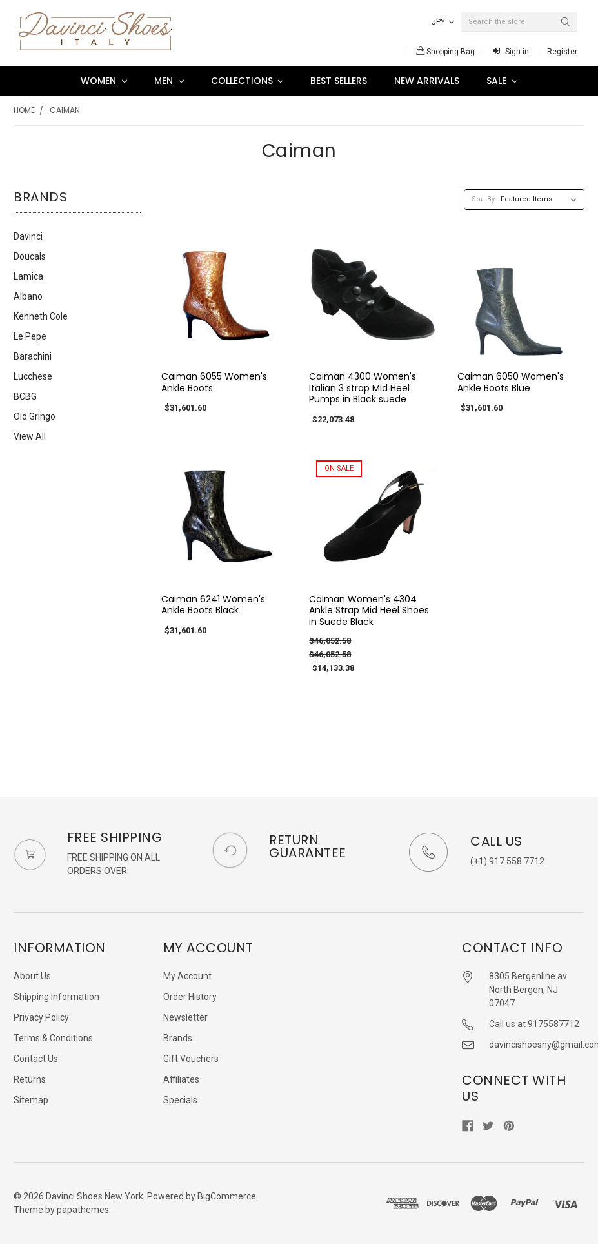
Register (562, 51)
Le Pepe (30, 336)
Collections (247, 80)
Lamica (28, 276)
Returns (30, 1079)
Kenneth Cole (41, 316)
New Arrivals (426, 80)
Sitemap (31, 1100)
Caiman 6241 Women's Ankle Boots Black (213, 605)
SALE (501, 80)
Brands (177, 1038)
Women (104, 80)
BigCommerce (226, 1196)
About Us (32, 976)
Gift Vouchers (191, 1059)
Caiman (65, 110)
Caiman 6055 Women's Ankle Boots (214, 382)
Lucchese (33, 376)
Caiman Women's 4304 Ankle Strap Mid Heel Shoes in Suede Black (369, 610)
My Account (187, 976)
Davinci (28, 236)
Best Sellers (338, 80)
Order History (190, 997)
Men (169, 80)
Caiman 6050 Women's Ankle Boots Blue (510, 382)
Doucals (30, 256)
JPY (443, 21)
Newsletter (185, 1017)
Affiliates (181, 1079)
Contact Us (36, 1059)
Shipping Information (56, 997)
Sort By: (484, 199)
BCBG (25, 396)
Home (24, 110)
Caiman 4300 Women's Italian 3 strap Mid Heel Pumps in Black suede (362, 387)
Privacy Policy (41, 1017)
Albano (28, 296)
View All (30, 436)
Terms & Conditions (53, 1038)
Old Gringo (34, 416)
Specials (180, 1100)
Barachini (33, 356)
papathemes (83, 1210)
